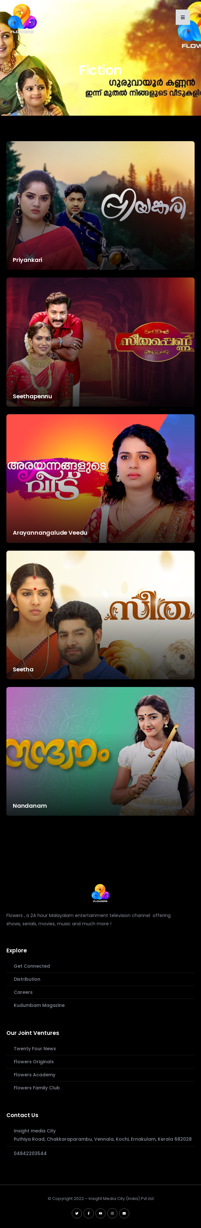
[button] (183, 17)
